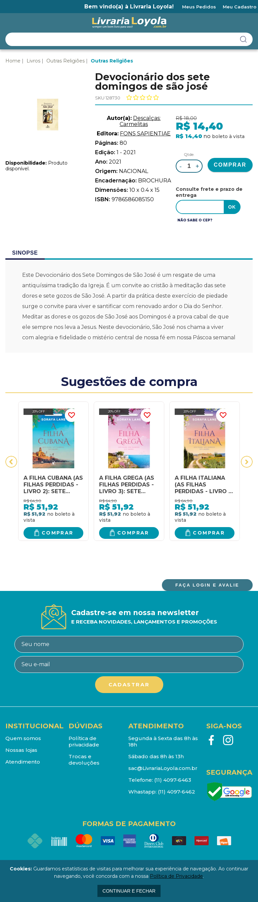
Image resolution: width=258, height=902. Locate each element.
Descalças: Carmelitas (140, 121)
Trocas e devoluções (84, 759)
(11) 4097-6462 (176, 791)
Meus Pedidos (199, 6)
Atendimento (22, 762)
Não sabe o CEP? (194, 220)
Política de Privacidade (176, 876)
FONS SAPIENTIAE (145, 133)
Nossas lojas (21, 750)
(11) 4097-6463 (172, 780)
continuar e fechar (129, 891)
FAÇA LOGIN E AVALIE (207, 585)
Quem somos (23, 738)
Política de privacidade (84, 741)
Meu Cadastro (239, 6)
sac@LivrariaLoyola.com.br (163, 768)
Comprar (58, 533)
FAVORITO (71, 415)
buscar (244, 39)
